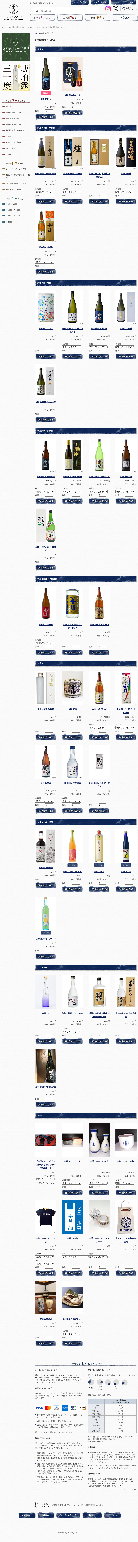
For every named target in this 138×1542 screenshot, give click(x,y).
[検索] (65, 11)
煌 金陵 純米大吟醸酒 (72, 173)
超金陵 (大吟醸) (46, 247)
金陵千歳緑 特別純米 (46, 476)
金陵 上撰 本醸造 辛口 (99, 624)
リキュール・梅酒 (13, 142)
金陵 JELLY (45, 99)
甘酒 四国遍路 (46, 1319)
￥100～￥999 (11, 204)
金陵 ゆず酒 (99, 871)
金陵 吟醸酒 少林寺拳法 (45, 402)
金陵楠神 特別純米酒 (72, 476)
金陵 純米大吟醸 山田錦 (45, 173)
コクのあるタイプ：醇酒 (16, 183)
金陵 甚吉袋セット (72, 95)
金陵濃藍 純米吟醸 (99, 328)
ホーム (37, 33)
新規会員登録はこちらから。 (58, 27)
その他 (9, 154)
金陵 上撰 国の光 (99, 709)
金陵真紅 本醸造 (46, 624)
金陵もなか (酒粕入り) (72, 1319)
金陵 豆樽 (72, 709)
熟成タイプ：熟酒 (13, 189)
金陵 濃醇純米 (126, 476)
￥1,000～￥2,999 (13, 210)
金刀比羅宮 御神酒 (46, 709)
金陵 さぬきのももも (72, 871)
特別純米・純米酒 (13, 124)
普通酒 (9, 136)
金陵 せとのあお (46, 328)
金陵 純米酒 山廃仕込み (99, 476)
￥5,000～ (10, 222)
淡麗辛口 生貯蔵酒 (72, 783)
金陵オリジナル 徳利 (99, 1161)
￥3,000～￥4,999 (13, 216)
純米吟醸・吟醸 (12, 118)
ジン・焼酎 (10, 148)
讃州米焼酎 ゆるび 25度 (72, 1013)
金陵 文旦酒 (126, 871)
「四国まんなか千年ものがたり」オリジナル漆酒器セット (46, 1164)
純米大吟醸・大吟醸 (14, 113)
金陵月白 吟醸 (126, 328)
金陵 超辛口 (46, 783)
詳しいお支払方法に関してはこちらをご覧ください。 (55, 1432)
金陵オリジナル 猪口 (126, 1161)
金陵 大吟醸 (126, 173)
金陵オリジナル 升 (72, 1161)
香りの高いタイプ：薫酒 (16, 169)
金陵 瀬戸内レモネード (46, 939)
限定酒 (9, 107)
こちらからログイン (30, 27)
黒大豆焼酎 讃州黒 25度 (45, 1087)
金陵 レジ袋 (72, 1238)
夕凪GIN (46, 1013)
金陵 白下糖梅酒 (46, 867)
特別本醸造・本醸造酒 (15, 130)
